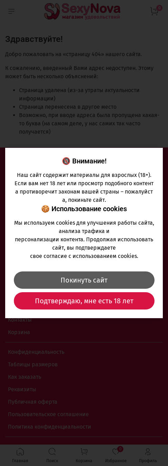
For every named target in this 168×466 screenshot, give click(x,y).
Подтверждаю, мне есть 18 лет (84, 301)
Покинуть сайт (84, 280)
